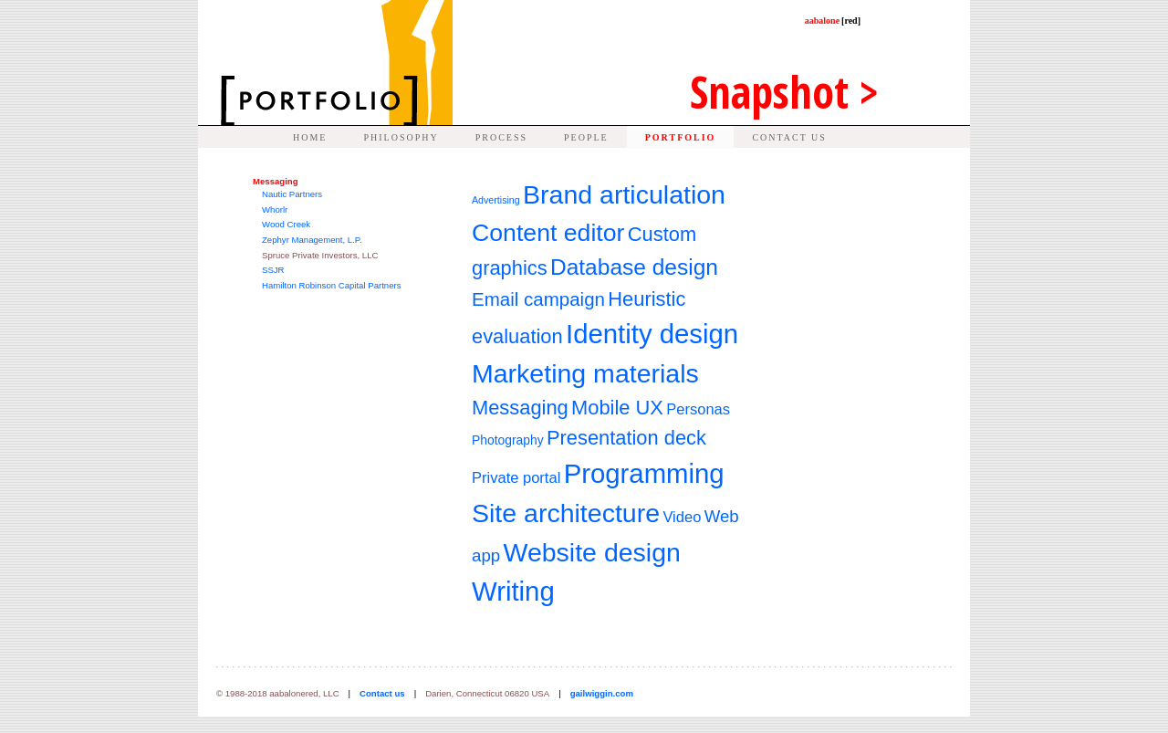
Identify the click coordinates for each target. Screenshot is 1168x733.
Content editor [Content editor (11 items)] (548, 232)
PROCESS (501, 137)
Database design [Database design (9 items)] (634, 267)
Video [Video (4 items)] (681, 517)
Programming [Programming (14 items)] (644, 473)
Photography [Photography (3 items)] (508, 440)
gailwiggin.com (601, 693)
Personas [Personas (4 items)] (698, 409)
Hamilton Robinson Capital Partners (332, 285)
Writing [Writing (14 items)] (513, 591)
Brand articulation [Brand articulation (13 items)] (624, 194)
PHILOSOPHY (400, 137)
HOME (310, 137)
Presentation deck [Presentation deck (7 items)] (626, 437)
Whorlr (274, 209)
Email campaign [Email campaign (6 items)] (538, 298)
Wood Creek (286, 224)
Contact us (382, 693)
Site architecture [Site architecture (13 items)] (566, 513)
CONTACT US (789, 137)
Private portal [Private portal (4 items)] (516, 478)
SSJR (273, 270)
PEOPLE (586, 137)
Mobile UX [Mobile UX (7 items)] (617, 407)
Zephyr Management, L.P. (312, 240)
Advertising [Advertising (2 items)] (496, 199)
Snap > (784, 91)
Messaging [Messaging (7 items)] (520, 407)
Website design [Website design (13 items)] (591, 552)
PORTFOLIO (680, 137)
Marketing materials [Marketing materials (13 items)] (585, 373)
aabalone (832, 21)
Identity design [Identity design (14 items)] (652, 334)
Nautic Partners (292, 194)
